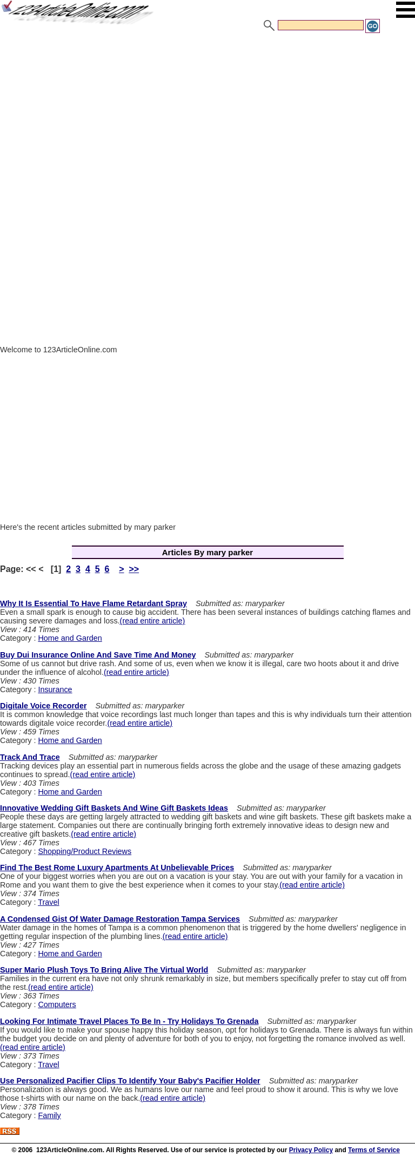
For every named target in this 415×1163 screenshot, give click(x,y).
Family (49, 1115)
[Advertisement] (207, 115)
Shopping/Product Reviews (84, 851)
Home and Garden (70, 638)
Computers (57, 1004)
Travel (48, 902)
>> (134, 569)
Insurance (55, 689)
